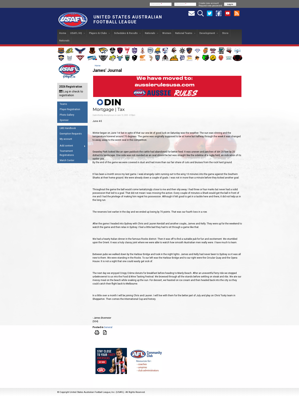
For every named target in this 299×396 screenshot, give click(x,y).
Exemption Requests (71, 133)
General (108, 327)
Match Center (67, 160)
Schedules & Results (127, 33)
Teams (63, 103)
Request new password (210, 5)
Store (225, 33)
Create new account (209, 3)
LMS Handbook (68, 128)
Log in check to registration (71, 93)
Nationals (151, 33)
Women (166, 33)
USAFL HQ (77, 33)
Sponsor (64, 120)
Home (62, 33)
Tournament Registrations (67, 152)
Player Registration (70, 109)
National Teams (185, 33)
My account (66, 138)
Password (180, 4)
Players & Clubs (99, 33)
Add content (71, 146)
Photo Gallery (67, 114)
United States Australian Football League (128, 19)
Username (156, 4)
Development (208, 33)
